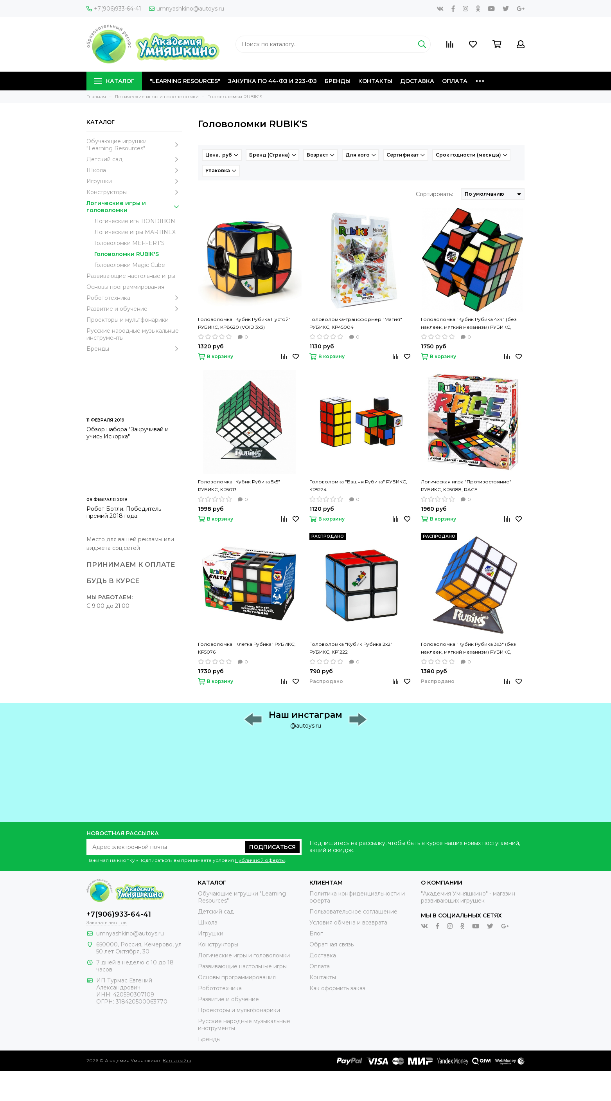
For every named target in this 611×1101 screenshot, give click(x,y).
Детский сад (134, 159)
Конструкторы (134, 192)
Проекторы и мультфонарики (127, 319)
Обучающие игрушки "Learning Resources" (134, 145)
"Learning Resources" (185, 81)
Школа (134, 170)
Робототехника (134, 297)
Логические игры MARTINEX (135, 232)
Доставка (417, 81)
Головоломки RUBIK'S (126, 254)
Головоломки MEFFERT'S (129, 243)
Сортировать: (434, 194)
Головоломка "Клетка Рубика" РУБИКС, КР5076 (247, 648)
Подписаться (272, 847)
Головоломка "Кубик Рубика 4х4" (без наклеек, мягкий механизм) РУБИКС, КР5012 (469, 323)
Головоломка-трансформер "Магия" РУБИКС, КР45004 (355, 323)
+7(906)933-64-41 (113, 8)
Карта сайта (177, 1060)
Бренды (337, 81)
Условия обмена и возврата (348, 922)
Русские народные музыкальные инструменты (132, 334)
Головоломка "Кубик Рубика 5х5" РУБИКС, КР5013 (239, 485)
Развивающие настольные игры (130, 275)
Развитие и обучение (134, 308)
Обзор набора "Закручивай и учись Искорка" (127, 433)
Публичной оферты (260, 860)
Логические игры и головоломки (134, 207)
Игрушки (134, 181)
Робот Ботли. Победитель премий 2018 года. (123, 512)
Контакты (375, 81)
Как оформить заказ (337, 988)
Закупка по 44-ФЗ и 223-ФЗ (272, 81)
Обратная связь (331, 944)
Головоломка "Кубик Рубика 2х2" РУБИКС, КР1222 (350, 648)
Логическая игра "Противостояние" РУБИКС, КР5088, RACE (466, 485)
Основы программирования (125, 286)
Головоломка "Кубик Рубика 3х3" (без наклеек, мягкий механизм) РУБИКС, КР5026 (468, 648)
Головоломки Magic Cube (129, 264)
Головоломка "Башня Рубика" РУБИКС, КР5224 (358, 485)
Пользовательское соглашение (353, 911)
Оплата (454, 81)
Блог (316, 933)
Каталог (114, 81)
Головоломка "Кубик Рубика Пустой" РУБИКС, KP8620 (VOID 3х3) (244, 323)
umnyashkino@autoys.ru (186, 8)
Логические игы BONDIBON (134, 221)
